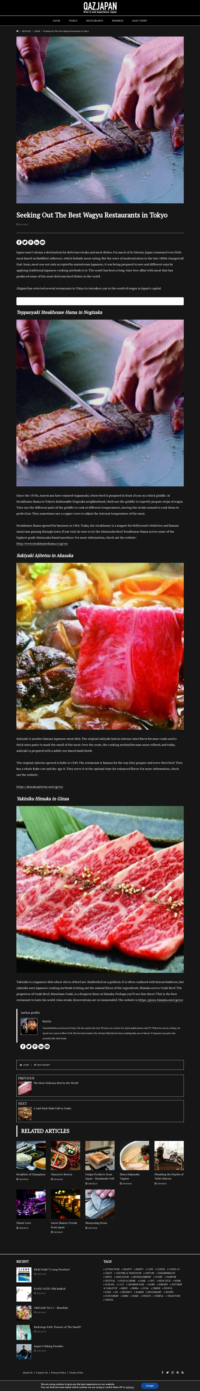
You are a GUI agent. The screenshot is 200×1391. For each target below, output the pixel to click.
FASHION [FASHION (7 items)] (171, 1276)
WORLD (73, 20)
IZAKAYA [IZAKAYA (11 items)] (109, 1284)
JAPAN (56, 20)
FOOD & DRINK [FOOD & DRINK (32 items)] (127, 1280)
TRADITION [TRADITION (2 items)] (174, 1295)
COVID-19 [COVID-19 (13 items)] (174, 1269)
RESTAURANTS (94, 20)
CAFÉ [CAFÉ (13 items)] (150, 1269)
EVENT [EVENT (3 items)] (159, 1276)
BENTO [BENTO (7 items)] (139, 1269)
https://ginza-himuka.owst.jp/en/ (160, 1000)
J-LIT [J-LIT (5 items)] (121, 1284)
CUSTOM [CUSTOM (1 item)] (149, 1273)
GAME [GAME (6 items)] (142, 1280)
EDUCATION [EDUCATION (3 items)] (122, 1276)
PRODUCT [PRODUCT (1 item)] (127, 1292)
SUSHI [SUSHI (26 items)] (135, 1295)
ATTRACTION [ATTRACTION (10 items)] (112, 1269)
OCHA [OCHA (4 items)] (145, 1288)
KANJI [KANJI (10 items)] (151, 1284)
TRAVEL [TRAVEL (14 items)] (109, 1299)
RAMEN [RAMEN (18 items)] (140, 1292)
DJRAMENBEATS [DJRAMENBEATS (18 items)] (166, 1273)
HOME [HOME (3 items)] (178, 1280)
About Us (28, 1372)
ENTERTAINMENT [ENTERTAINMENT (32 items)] (142, 1276)
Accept (149, 1385)
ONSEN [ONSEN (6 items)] (156, 1288)
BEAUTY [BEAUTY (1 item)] (127, 1269)
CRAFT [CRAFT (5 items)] (108, 1273)
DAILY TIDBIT (139, 20)
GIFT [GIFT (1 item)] (152, 1280)
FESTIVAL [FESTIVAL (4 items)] (110, 1280)
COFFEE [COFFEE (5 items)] (161, 1269)
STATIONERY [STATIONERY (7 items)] (111, 1295)
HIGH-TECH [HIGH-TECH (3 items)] (164, 1280)
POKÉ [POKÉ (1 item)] (108, 1292)
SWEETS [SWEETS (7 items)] (146, 1295)
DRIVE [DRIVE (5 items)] (108, 1276)
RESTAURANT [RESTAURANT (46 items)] (154, 1292)
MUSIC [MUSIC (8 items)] (124, 1288)
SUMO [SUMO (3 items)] (126, 1295)
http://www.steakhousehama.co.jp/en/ (42, 543)
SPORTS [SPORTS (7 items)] (170, 1292)
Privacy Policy (58, 1372)
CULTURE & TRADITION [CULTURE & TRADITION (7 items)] (128, 1273)
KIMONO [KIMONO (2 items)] (163, 1284)
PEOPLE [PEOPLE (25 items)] (168, 1288)
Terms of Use (76, 1372)
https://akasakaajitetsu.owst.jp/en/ (39, 787)
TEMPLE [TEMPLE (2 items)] (159, 1295)
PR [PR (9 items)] (116, 1292)
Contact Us (42, 1372)
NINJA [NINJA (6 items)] (135, 1288)
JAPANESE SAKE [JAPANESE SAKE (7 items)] (136, 1284)
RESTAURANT (43, 1065)
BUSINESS (117, 20)
